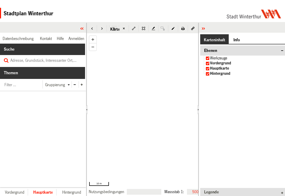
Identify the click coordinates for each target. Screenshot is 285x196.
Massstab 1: (174, 192)
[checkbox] (207, 58)
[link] (106, 191)
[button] (92, 28)
